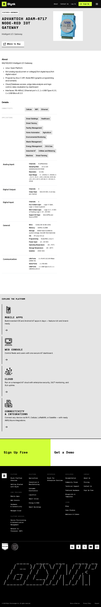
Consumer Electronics (33, 490)
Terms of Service (75, 603)
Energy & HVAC (34, 503)
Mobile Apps (15, 496)
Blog (67, 506)
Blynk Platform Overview (16, 479)
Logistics (32, 495)
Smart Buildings (35, 507)
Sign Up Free (88, 490)
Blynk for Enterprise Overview (54, 479)
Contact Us (88, 486)
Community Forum (71, 482)
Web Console (15, 500)
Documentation (70, 478)
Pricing (86, 482)
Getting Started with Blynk (17, 485)
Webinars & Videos (72, 514)
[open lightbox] (68, 26)
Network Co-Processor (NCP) (17, 530)
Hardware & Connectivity (16, 505)
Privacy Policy (87, 603)
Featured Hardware (72, 490)
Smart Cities (34, 499)
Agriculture (33, 478)
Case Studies (70, 510)
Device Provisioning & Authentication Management (18, 522)
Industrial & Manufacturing (34, 483)
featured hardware (10, 12)
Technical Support (72, 486)
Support (97, 603)
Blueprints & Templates (70, 495)
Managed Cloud (16, 510)
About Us (87, 478)
